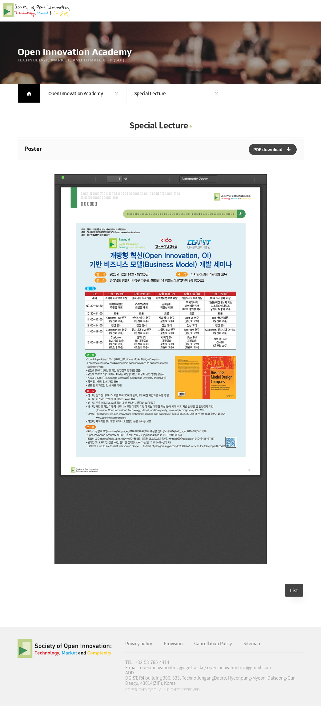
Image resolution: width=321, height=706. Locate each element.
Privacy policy (138, 643)
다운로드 (272, 149)
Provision (173, 643)
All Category (310, 11)
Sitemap (251, 643)
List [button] (294, 590)
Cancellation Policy (212, 643)
